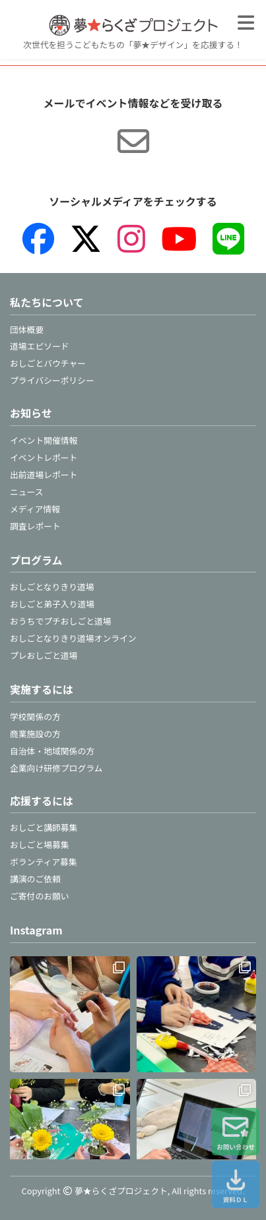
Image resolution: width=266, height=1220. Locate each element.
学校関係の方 (35, 716)
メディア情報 (35, 509)
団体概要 (27, 329)
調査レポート (35, 526)
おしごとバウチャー (48, 363)
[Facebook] (38, 239)
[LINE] (228, 239)
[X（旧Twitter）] (86, 239)
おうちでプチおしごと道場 (61, 621)
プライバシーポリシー (52, 380)
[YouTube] (179, 239)
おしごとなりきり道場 (52, 586)
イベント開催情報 (43, 440)
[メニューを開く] (245, 22)
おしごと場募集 (39, 844)
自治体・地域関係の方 (52, 751)
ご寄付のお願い (39, 896)
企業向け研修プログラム (56, 768)
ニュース (27, 491)
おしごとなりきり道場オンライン (73, 638)
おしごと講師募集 (43, 827)
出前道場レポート (43, 474)
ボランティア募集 (43, 861)
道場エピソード (39, 346)
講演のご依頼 (35, 878)
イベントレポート (43, 457)
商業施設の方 (35, 733)
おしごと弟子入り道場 (52, 603)
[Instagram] (131, 239)
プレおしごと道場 (43, 655)
